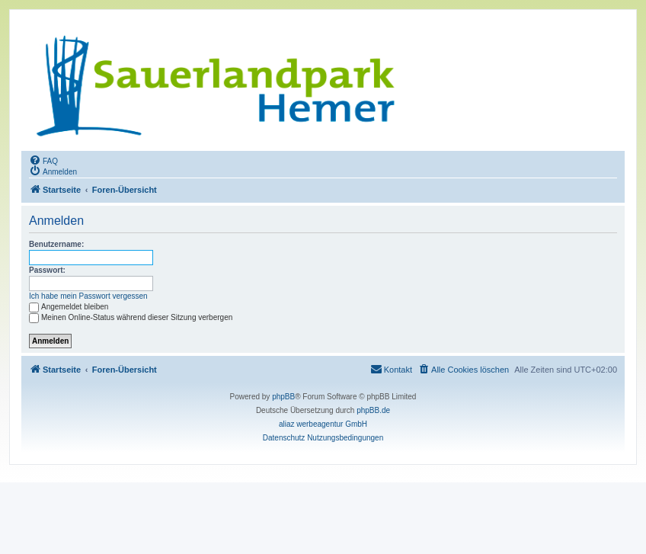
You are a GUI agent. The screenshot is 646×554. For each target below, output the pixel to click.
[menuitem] (43, 160)
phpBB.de (373, 410)
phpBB (283, 396)
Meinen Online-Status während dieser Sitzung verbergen (130, 317)
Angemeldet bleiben (68, 307)
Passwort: (47, 270)
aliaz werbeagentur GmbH (323, 424)
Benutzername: (56, 244)
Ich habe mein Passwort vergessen (88, 296)
